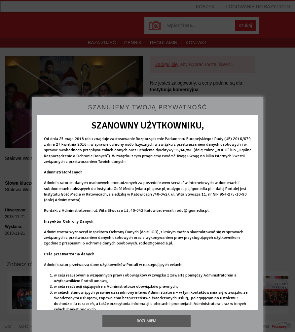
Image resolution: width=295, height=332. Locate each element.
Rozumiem (146, 320)
